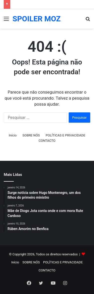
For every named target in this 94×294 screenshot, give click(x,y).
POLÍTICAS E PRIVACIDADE (65, 135)
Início (13, 135)
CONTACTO (47, 140)
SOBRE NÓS (31, 135)
